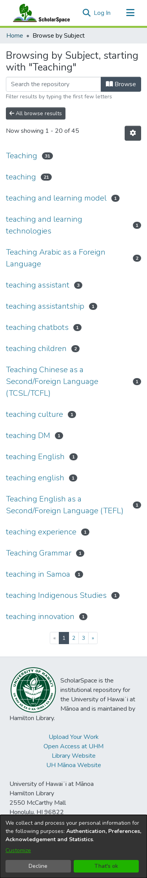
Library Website (74, 755)
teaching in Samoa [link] (38, 574)
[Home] (39, 13)
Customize (18, 850)
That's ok (106, 866)
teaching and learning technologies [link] (44, 225)
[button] (86, 13)
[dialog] (73, 846)
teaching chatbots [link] (37, 327)
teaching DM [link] (28, 435)
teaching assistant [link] (37, 285)
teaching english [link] (35, 477)
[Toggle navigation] (130, 12)
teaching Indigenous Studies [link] (56, 595)
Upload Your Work (74, 737)
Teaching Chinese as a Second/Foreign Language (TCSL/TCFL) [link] (52, 381)
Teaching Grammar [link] (38, 553)
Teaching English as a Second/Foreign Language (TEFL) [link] (64, 505)
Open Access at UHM (73, 746)
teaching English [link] (35, 456)
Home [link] (14, 35)
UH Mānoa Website (73, 765)
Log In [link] (102, 13)
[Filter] (53, 84)
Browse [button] (121, 84)
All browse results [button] (35, 113)
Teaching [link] (21, 155)
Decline (38, 866)
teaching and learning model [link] (56, 198)
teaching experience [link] (41, 532)
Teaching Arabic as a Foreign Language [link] (55, 258)
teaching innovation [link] (40, 616)
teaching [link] (21, 177)
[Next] (93, 638)
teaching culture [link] (34, 414)
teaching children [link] (36, 348)
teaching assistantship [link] (45, 306)
